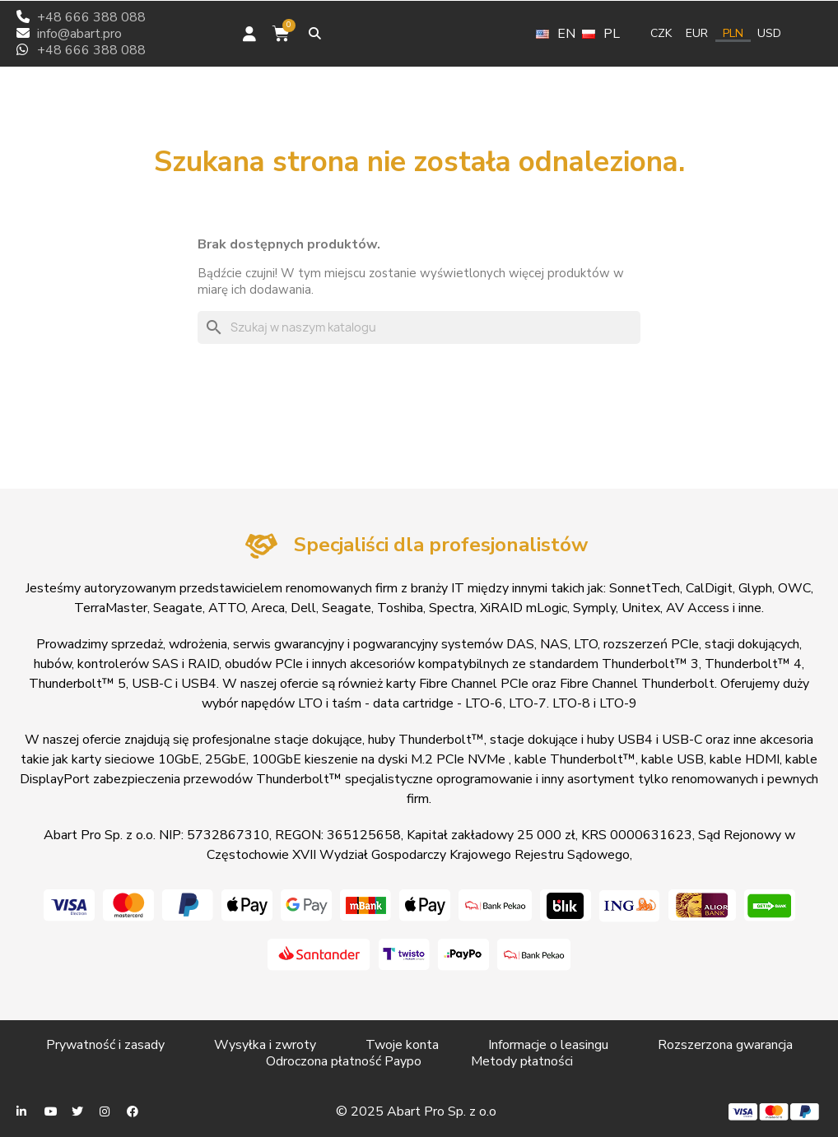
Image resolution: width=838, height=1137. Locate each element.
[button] (315, 34)
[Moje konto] (249, 33)
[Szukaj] (419, 327)
